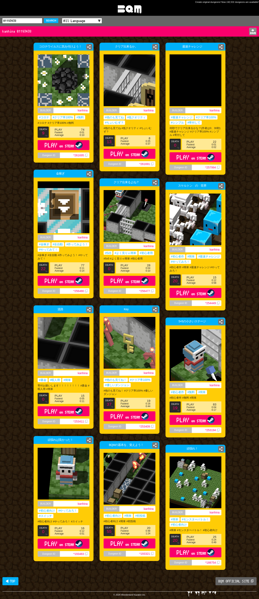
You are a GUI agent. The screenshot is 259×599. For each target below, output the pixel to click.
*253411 (81, 423)
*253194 (212, 430)
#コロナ (44, 117)
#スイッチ (45, 516)
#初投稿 (140, 515)
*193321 (146, 553)
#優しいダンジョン (117, 385)
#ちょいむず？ (114, 122)
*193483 (80, 554)
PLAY (64, 145)
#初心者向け (47, 510)
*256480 (82, 295)
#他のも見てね (114, 117)
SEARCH (51, 20)
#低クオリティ (136, 117)
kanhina (83, 110)
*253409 (146, 426)
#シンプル (177, 122)
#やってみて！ (47, 250)
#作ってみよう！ (78, 245)
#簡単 (191, 256)
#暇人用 (54, 380)
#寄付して (194, 122)
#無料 (80, 117)
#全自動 (57, 245)
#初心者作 (177, 256)
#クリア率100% (63, 117)
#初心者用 (146, 253)
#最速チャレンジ (181, 117)
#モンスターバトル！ (195, 519)
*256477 (146, 291)
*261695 (80, 155)
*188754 (212, 562)
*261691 (146, 164)
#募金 (42, 380)
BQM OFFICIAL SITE (236, 581)
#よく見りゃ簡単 (125, 253)
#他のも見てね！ (115, 379)
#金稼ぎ (42, 245)
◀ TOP (10, 581)
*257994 (212, 167)
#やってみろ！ (180, 261)
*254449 (212, 303)
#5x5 (108, 253)
